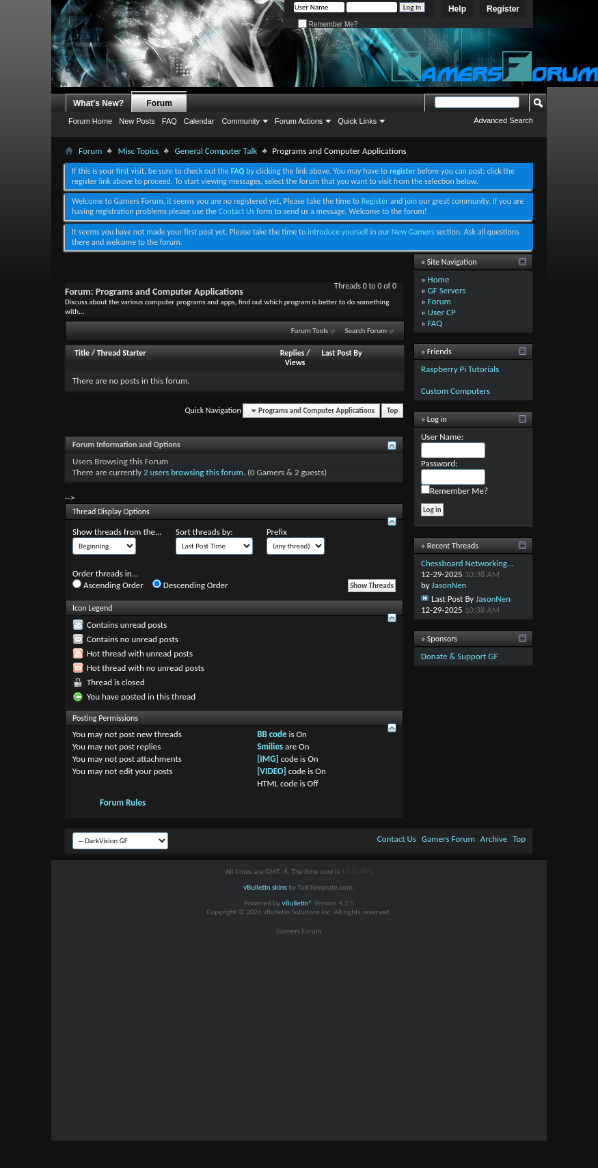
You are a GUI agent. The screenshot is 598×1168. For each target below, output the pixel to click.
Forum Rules (123, 802)
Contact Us (237, 211)
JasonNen (449, 585)
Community (240, 121)
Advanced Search (503, 120)
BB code (271, 734)
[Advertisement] (299, 1045)
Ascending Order (108, 584)
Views (295, 362)
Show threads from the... (117, 532)
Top (392, 410)
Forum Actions (299, 121)
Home (439, 279)
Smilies (270, 746)
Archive (493, 839)
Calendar (199, 121)
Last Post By (342, 353)
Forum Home (90, 121)
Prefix (277, 532)
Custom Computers (455, 391)
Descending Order (190, 584)
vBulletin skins (265, 887)
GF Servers (447, 290)
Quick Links (357, 121)
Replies (292, 353)
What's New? (98, 103)
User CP (442, 312)
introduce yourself (338, 232)
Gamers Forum (448, 839)
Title (82, 353)
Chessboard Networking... (467, 563)
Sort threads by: (204, 532)
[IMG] (268, 759)
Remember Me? (327, 24)
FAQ (169, 121)
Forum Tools (309, 330)
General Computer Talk (215, 151)
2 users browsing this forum (193, 472)
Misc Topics (138, 151)
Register (503, 9)
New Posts (137, 121)
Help (457, 9)
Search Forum (366, 330)
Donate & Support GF (459, 656)
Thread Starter (121, 353)
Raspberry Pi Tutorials (460, 369)
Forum (159, 103)
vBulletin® (297, 903)
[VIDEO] (271, 771)
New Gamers (413, 232)
